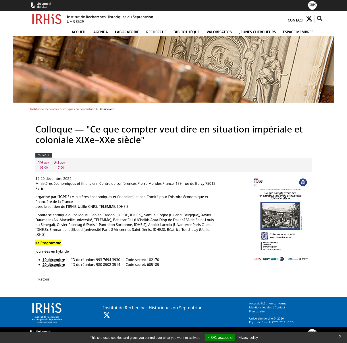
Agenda (100, 31)
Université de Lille (261, 318)
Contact (296, 20)
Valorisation (219, 31)
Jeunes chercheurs (257, 31)
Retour (44, 279)
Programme (50, 242)
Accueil (79, 31)
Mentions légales (260, 307)
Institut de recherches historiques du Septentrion (62, 109)
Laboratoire (127, 31)
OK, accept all (220, 337)
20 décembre (53, 264)
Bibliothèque (187, 31)
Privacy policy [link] (248, 337)
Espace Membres (298, 31)
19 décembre (53, 259)
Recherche (156, 31)
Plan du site (257, 311)
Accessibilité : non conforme (267, 303)
